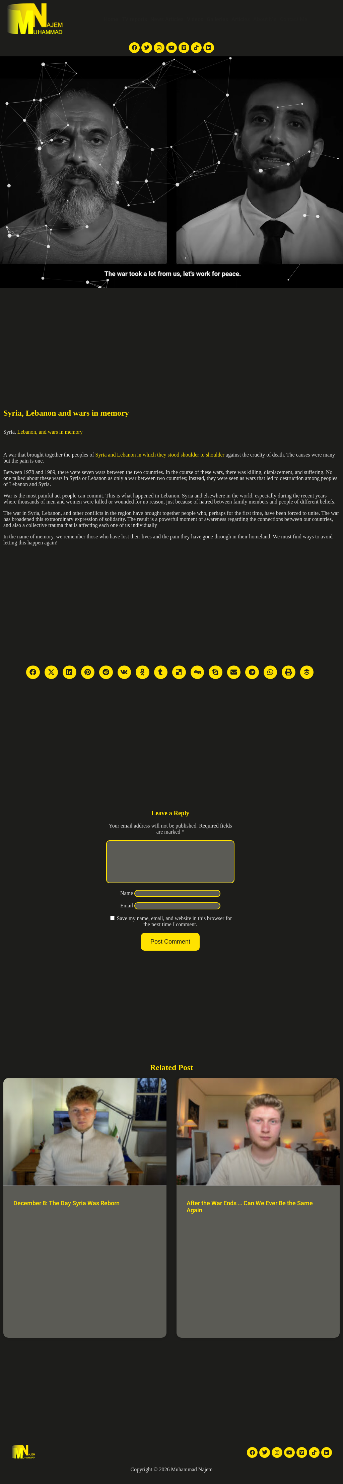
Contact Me (293, 19)
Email (126, 913)
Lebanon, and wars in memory (50, 432)
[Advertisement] (171, 338)
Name (126, 901)
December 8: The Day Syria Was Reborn (66, 1211)
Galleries (217, 19)
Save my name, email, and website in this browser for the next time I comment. (174, 929)
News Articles (167, 19)
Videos (195, 19)
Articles (240, 19)
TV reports (134, 19)
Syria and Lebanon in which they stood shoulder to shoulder (159, 455)
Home (111, 19)
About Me (265, 19)
